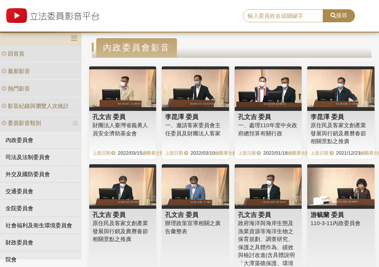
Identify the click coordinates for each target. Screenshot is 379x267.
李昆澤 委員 (181, 116)
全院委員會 (19, 208)
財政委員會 (19, 242)
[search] (283, 16)
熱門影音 (15, 88)
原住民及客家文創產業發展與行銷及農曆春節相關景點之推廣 (338, 133)
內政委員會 (19, 140)
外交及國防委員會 (28, 174)
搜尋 (339, 15)
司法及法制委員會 (28, 157)
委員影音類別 (21, 123)
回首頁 (12, 53)
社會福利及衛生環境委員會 (39, 225)
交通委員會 (19, 191)
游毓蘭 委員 (327, 214)
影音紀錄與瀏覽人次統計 (35, 106)
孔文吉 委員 (109, 116)
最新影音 (15, 71)
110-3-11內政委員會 (335, 223)
